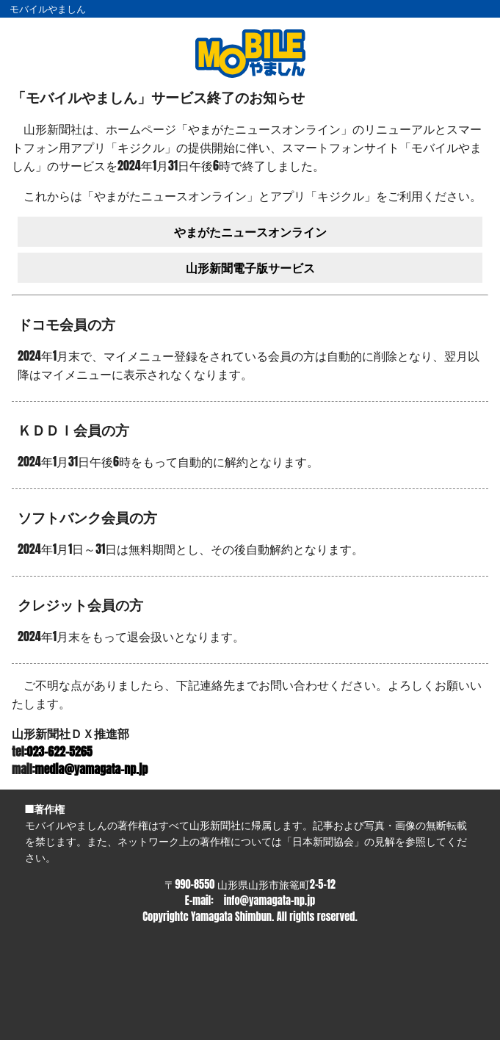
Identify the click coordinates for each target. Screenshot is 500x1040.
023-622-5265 (60, 751)
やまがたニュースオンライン (250, 231)
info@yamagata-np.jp (269, 900)
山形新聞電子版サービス (250, 267)
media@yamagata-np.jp (91, 769)
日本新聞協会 (323, 841)
